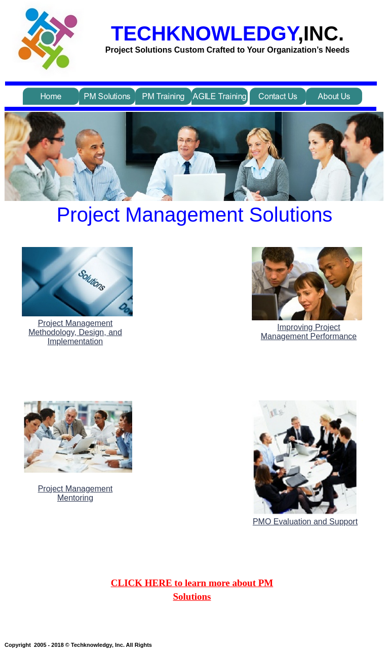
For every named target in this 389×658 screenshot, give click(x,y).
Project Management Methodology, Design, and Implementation (75, 332)
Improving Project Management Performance (309, 332)
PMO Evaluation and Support (305, 521)
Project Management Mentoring (75, 493)
